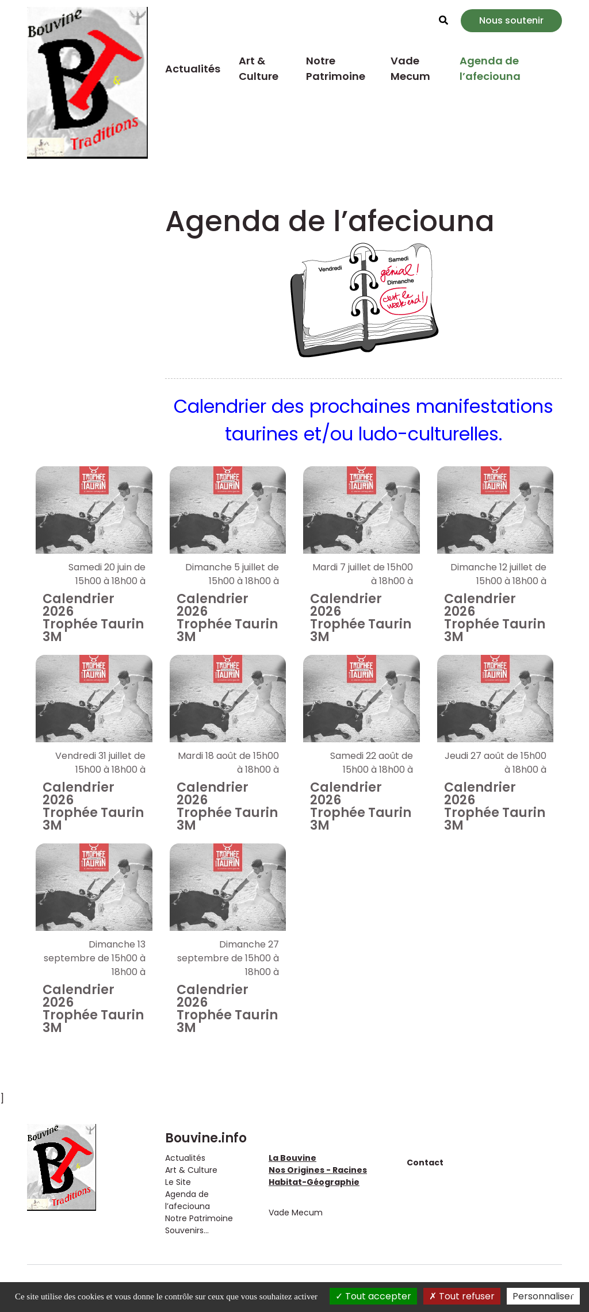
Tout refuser (462, 1296)
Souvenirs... (187, 1230)
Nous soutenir (511, 20)
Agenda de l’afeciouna (490, 68)
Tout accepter (373, 1296)
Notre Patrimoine (335, 68)
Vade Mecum (410, 68)
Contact (425, 1162)
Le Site (178, 1182)
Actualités (192, 69)
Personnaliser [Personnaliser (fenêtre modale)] (543, 1296)
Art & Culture (258, 68)
